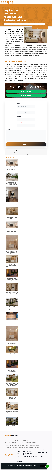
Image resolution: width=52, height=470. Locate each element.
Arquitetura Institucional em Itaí (12, 321)
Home (18, 451)
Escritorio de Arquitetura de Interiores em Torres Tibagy (11, 266)
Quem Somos (18, 454)
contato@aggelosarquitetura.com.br (33, 456)
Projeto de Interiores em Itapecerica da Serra (11, 252)
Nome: (18, 103)
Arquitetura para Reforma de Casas (12, 442)
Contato (19, 458)
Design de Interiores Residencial (23, 444)
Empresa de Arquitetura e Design (38, 444)
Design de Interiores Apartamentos (29, 442)
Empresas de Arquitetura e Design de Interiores (15, 445)
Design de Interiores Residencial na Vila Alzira (11, 217)
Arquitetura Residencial (34, 447)
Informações (19, 461)
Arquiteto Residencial (11, 425)
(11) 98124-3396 (26, 91)
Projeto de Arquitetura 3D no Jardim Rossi (12, 293)
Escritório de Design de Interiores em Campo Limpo (12, 413)
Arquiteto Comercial (9, 439)
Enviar (26, 144)
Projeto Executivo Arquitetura (11, 447)
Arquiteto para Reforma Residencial (12, 440)
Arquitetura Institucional (23, 447)
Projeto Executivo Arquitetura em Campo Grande (11, 370)
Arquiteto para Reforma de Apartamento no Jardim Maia (11, 399)
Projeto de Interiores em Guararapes (11, 342)
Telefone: (19, 116)
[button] (50, 2)
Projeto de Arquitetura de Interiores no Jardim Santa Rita (12, 230)
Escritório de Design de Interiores (32, 445)
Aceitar (43, 466)
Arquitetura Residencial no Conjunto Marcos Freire (11, 308)
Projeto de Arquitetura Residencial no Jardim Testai (12, 355)
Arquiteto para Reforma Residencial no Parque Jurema (11, 183)
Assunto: (19, 122)
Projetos (19, 456)
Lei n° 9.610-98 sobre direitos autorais (39, 154)
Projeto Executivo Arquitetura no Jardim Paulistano (12, 280)
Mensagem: (9, 129)
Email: (18, 110)
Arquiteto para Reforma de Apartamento (23, 439)
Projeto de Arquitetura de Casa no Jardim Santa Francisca (12, 384)
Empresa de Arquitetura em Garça (12, 203)
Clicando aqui (26, 95)
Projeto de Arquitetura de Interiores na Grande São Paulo (12, 168)
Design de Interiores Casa (10, 444)
